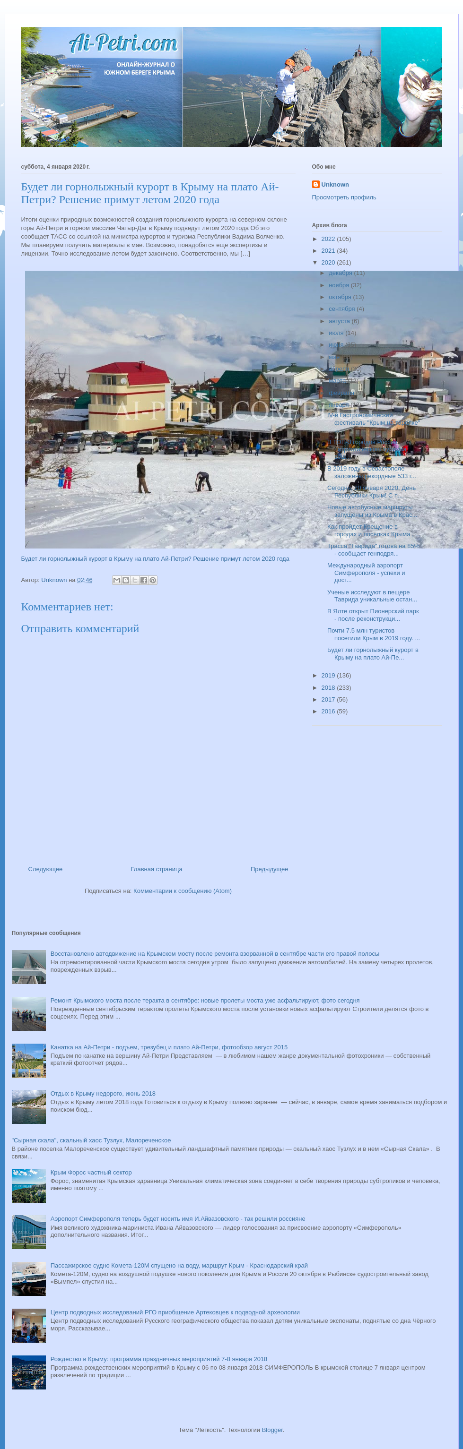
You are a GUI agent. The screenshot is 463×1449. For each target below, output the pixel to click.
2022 (329, 238)
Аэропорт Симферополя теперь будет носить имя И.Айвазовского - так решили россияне (178, 1218)
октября (341, 296)
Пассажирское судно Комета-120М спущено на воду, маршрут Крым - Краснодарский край (179, 1265)
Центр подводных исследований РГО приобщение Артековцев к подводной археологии (175, 1312)
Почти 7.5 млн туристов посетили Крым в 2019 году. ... (373, 634)
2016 (329, 711)
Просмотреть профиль (344, 197)
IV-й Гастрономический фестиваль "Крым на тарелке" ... (373, 422)
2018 (329, 687)
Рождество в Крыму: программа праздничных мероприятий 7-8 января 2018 (159, 1359)
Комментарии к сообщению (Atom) (182, 890)
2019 (329, 675)
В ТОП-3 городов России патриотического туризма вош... (367, 449)
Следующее (45, 869)
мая (335, 356)
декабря (341, 272)
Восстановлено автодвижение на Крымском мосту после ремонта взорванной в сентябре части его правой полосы (215, 953)
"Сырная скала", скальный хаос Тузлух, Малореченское (91, 1140)
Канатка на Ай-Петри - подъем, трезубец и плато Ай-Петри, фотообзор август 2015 (169, 1047)
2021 (329, 250)
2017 (329, 699)
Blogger (272, 1429)
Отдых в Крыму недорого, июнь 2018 (103, 1093)
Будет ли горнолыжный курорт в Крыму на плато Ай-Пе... (373, 653)
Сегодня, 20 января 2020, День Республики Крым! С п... (371, 491)
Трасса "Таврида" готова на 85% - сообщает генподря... (373, 549)
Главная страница (157, 869)
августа (340, 321)
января (339, 404)
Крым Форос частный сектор (91, 1172)
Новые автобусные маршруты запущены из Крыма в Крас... (372, 511)
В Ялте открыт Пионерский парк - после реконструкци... (373, 615)
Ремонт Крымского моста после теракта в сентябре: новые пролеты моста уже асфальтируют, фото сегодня (205, 1000)
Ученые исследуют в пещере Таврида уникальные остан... (372, 596)
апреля (340, 368)
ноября (340, 285)
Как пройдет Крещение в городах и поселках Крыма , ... (373, 530)
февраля (342, 392)
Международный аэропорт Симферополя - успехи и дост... (366, 572)
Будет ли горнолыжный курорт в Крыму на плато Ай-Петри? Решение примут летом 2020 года (155, 558)
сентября (343, 308)
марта (338, 380)
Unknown (335, 184)
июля (337, 332)
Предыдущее (269, 869)
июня (337, 344)
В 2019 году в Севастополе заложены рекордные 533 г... (371, 472)
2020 (329, 262)
